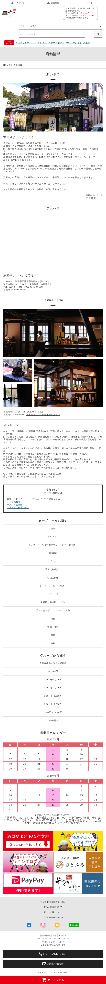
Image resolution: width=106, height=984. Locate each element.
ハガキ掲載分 (13, 502)
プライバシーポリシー (53, 917)
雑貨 (53, 618)
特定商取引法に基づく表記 (53, 902)
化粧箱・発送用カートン (53, 602)
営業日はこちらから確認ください (43, 414)
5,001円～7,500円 (53, 704)
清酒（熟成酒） (53, 569)
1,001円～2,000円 (53, 679)
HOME (6, 65)
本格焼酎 (53, 553)
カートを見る (53, 980)
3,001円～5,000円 (53, 696)
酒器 (53, 643)
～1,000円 (53, 671)
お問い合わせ (53, 963)
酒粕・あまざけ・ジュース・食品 (53, 610)
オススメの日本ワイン (18, 507)
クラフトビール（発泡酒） (53, 586)
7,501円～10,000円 (53, 712)
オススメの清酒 (15, 505)
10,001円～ (53, 720)
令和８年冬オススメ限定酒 (53, 663)
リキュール (53, 594)
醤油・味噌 (53, 627)
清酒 (53, 528)
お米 (53, 635)
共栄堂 (86, 43)
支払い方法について (53, 907)
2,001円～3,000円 (53, 687)
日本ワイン (53, 536)
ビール (53, 561)
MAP (63, 935)
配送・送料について (53, 912)
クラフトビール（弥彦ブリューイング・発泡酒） (53, 545)
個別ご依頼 (53, 577)
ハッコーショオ (74, 43)
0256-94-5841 (53, 954)
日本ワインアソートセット (50, 43)
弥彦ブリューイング (26, 43)
